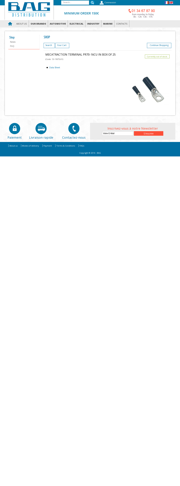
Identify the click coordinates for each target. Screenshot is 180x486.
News (12, 41)
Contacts (121, 23)
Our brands (38, 23)
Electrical (76, 23)
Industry (93, 23)
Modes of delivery (30, 145)
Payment (47, 145)
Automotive (58, 23)
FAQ (12, 46)
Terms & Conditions (65, 145)
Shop (12, 37)
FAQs (81, 145)
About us (21, 23)
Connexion (107, 3)
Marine (108, 23)
